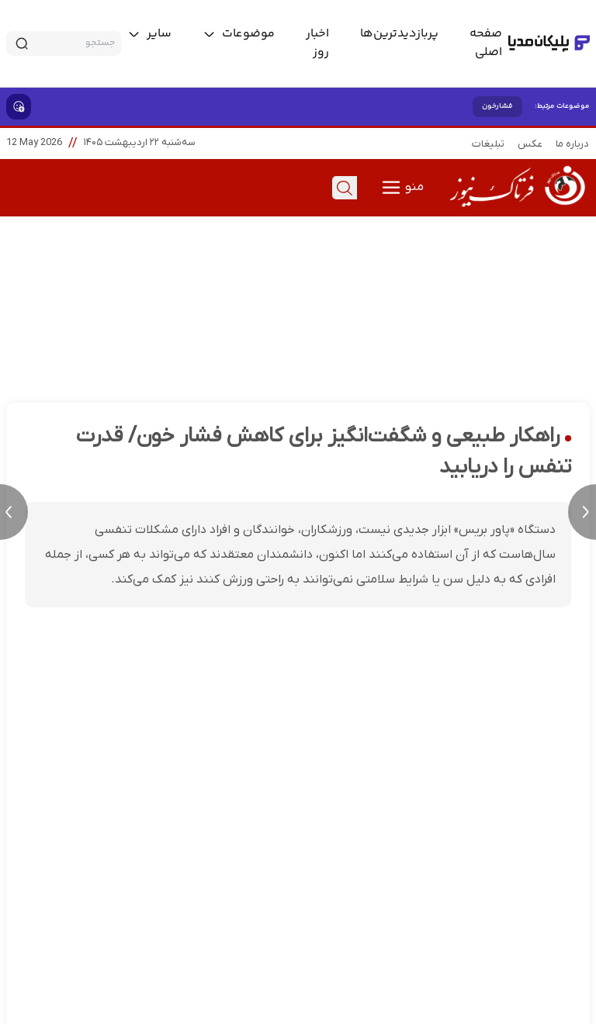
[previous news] (14, 512)
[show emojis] (18, 106)
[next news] (582, 512)
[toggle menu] (239, 34)
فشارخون (497, 106)
